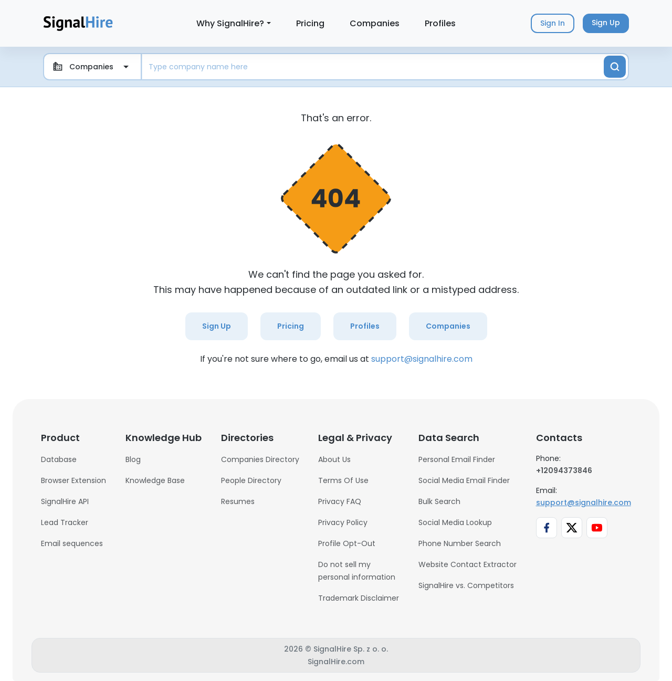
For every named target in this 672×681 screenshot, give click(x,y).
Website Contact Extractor (467, 564)
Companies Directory (260, 459)
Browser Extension (73, 480)
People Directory (251, 480)
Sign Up (216, 326)
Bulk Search (439, 501)
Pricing (310, 23)
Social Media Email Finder (464, 480)
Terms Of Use (343, 480)
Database (59, 459)
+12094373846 (564, 470)
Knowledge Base (155, 480)
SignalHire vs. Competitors (466, 585)
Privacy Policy (343, 522)
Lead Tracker (64, 522)
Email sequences (72, 543)
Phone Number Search (459, 543)
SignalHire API (65, 501)
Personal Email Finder (456, 459)
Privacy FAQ (339, 501)
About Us (334, 459)
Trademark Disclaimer (358, 598)
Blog (133, 459)
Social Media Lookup (455, 522)
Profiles (440, 23)
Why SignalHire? (230, 23)
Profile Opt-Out (346, 543)
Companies (375, 23)
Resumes (238, 501)
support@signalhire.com (421, 359)
